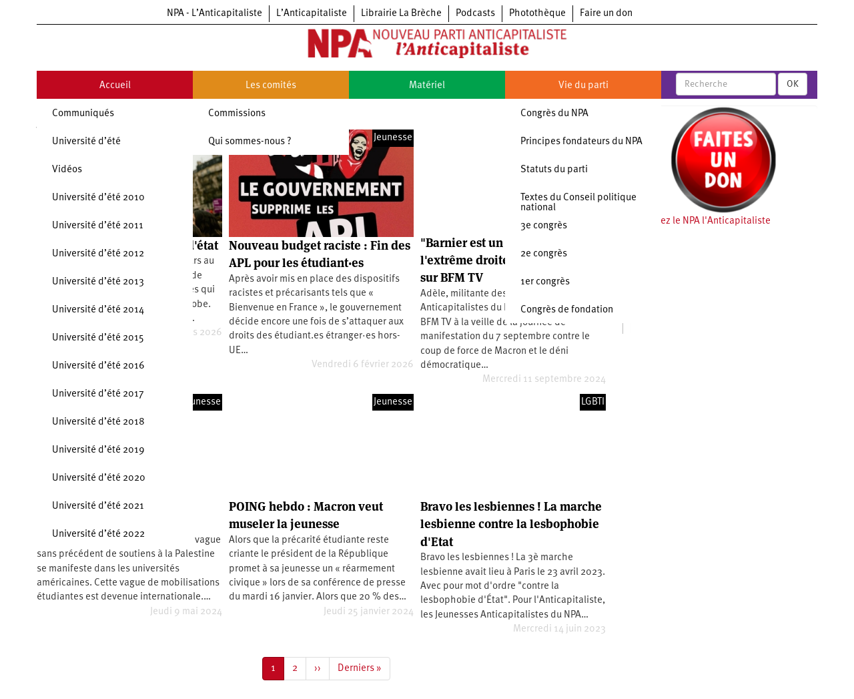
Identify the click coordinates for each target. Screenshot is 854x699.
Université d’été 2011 (97, 226)
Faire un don (606, 14)
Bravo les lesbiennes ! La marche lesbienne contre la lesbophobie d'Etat (511, 524)
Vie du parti (583, 86)
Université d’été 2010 (98, 198)
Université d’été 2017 (98, 394)
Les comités (271, 86)
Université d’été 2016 (98, 366)
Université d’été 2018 (98, 422)
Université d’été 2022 (98, 534)
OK (793, 84)
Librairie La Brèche (401, 14)
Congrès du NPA (554, 114)
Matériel (427, 86)
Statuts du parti (554, 170)
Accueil (115, 86)
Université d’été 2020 (98, 478)
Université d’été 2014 (98, 310)
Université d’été (86, 142)
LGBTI (592, 402)
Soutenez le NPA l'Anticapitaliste (700, 221)
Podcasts (475, 14)
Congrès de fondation (566, 310)
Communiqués (83, 114)
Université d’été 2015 (98, 338)
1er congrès (545, 282)
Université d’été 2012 (98, 254)
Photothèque (537, 14)
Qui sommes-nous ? (250, 142)
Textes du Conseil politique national (578, 203)
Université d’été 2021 (98, 506)
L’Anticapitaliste (311, 14)
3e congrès (543, 226)
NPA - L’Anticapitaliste (214, 14)
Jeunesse (393, 138)
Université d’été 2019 (98, 450)
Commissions (237, 114)
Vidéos (67, 170)
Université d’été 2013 (98, 282)
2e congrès (543, 254)
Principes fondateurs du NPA (581, 142)
